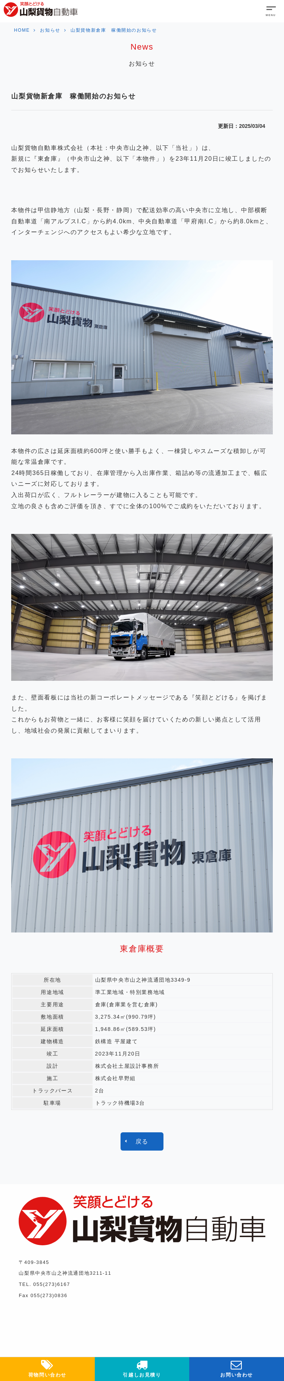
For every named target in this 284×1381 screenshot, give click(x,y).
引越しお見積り (142, 1368)
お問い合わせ (236, 1368)
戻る (142, 1141)
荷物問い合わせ (47, 1368)
